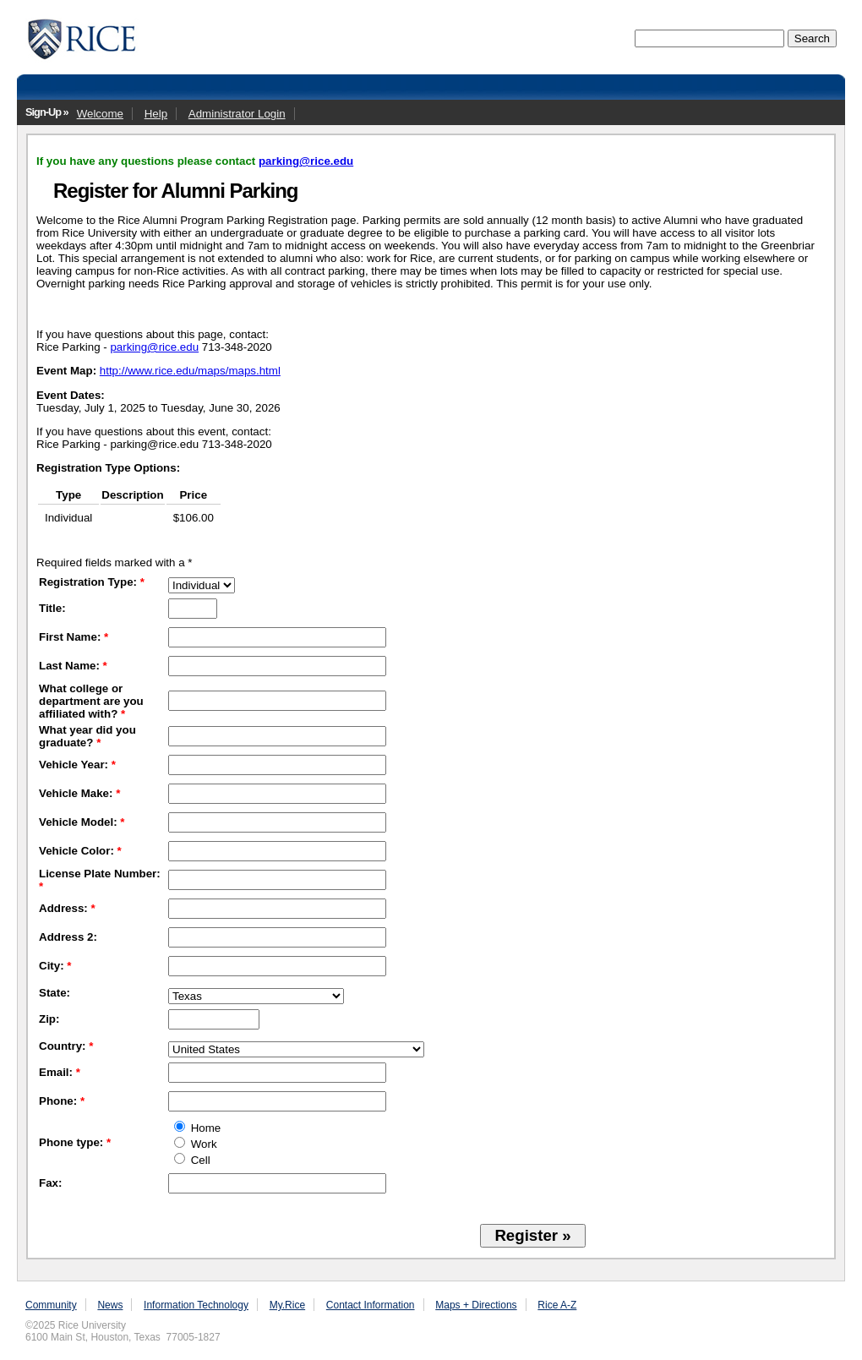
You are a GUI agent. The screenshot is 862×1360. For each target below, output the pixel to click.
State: (54, 992)
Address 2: (68, 937)
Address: (67, 908)
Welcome (100, 113)
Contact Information (370, 1305)
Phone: (62, 1101)
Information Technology (196, 1305)
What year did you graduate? (87, 736)
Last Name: (73, 665)
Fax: (50, 1183)
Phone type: (75, 1142)
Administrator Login (237, 113)
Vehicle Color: (80, 850)
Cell (192, 1160)
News (110, 1305)
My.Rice (287, 1305)
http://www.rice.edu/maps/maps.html (190, 370)
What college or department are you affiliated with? (91, 701)
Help (156, 113)
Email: (59, 1072)
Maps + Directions (475, 1305)
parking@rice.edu (306, 161)
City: (55, 965)
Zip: (49, 1019)
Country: (66, 1046)
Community (51, 1305)
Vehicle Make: (79, 793)
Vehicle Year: (77, 764)
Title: (52, 608)
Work (195, 1144)
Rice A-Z (556, 1305)
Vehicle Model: (81, 822)
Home (197, 1128)
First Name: (73, 637)
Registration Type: (92, 582)
